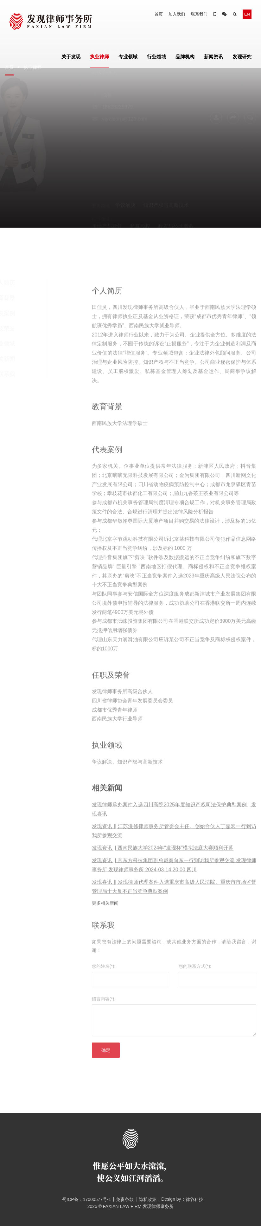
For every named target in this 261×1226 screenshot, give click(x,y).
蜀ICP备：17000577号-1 (84, 1199)
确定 (105, 1059)
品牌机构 (184, 56)
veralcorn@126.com (124, 147)
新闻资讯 (213, 56)
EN (247, 14)
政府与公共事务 (176, 198)
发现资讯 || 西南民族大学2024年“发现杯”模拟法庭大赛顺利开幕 (162, 857)
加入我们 (177, 14)
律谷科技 (194, 1199)
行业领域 (156, 56)
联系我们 (199, 14)
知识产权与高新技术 (166, 176)
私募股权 (140, 198)
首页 (159, 14)
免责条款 (125, 1199)
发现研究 (241, 56)
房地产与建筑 (107, 198)
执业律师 (99, 56)
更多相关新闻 (105, 912)
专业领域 (127, 56)
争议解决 (125, 176)
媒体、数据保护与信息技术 (122, 205)
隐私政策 (147, 1199)
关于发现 (70, 56)
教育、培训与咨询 (180, 205)
